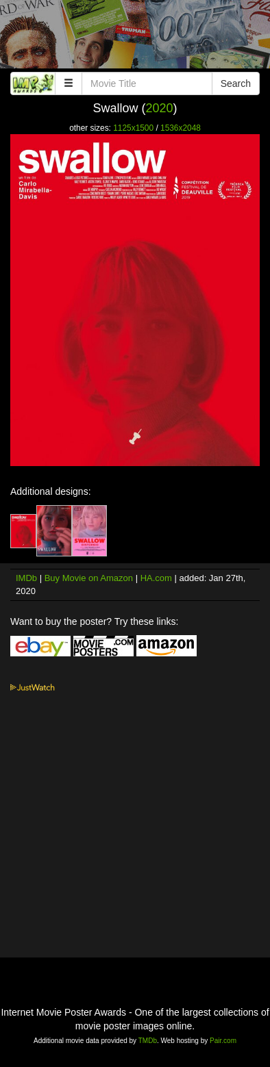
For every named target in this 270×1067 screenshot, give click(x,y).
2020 (159, 108)
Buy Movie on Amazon (89, 578)
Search (236, 83)
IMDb (26, 578)
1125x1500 (133, 128)
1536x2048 (180, 128)
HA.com (156, 578)
